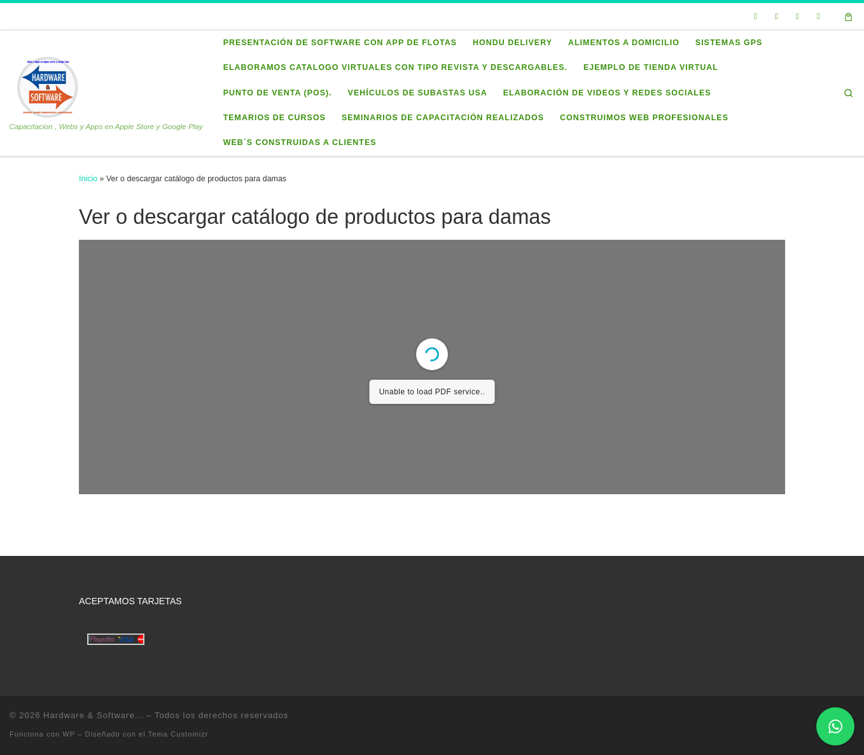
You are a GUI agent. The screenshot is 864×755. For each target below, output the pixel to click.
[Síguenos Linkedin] (797, 16)
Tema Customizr (178, 734)
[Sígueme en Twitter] (755, 16)
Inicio (88, 178)
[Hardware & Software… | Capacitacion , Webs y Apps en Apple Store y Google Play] (47, 85)
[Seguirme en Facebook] (776, 16)
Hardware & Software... (93, 715)
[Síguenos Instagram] (818, 16)
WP (68, 734)
